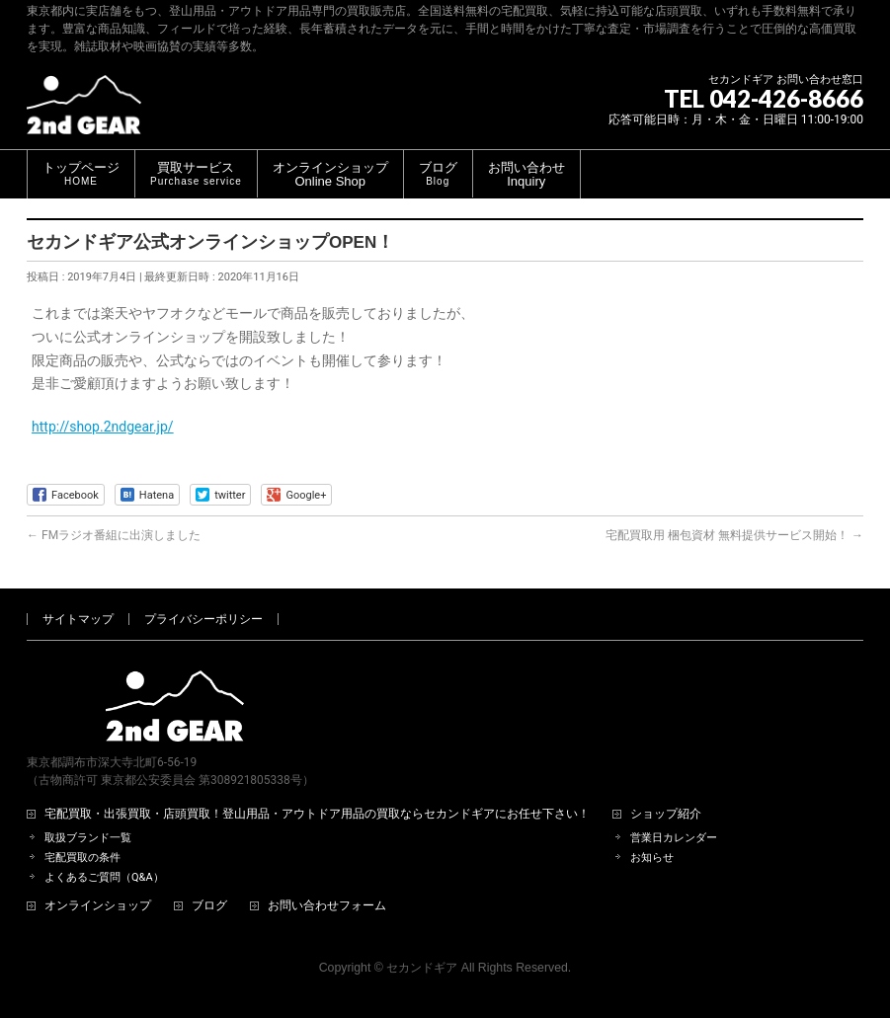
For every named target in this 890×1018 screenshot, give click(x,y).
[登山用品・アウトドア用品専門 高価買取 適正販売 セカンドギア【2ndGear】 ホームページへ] (84, 112)
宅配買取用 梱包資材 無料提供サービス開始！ (734, 535)
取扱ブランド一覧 (87, 837)
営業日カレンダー (673, 837)
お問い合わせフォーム (327, 906)
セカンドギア (421, 968)
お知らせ (652, 857)
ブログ (209, 906)
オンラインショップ (97, 906)
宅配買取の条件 (82, 857)
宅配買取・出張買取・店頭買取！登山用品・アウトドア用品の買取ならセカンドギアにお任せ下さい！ (317, 814)
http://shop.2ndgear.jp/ (103, 426)
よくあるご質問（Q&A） (104, 877)
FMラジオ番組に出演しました (114, 535)
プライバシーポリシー (203, 619)
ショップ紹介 (665, 814)
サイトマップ (78, 619)
